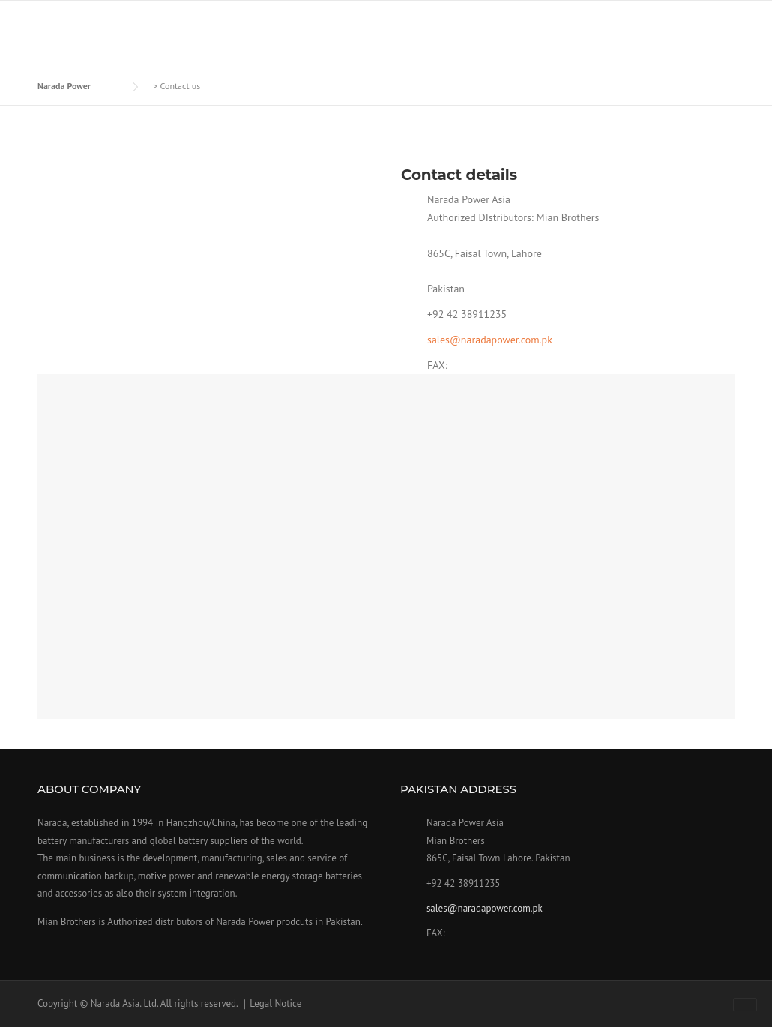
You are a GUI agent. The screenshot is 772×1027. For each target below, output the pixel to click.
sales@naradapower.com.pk (489, 339)
